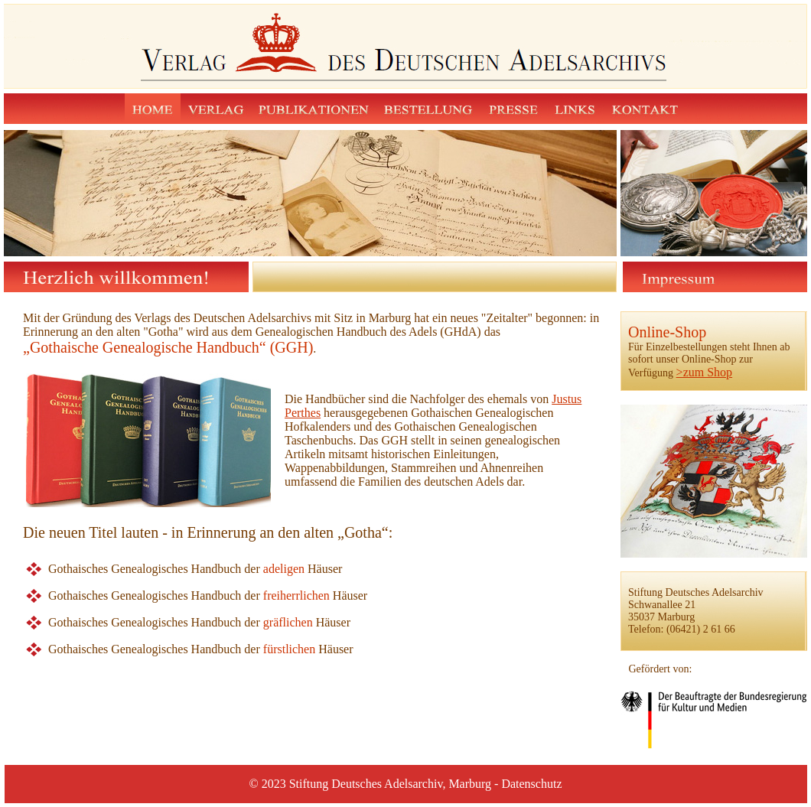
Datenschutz (531, 783)
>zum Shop (704, 372)
